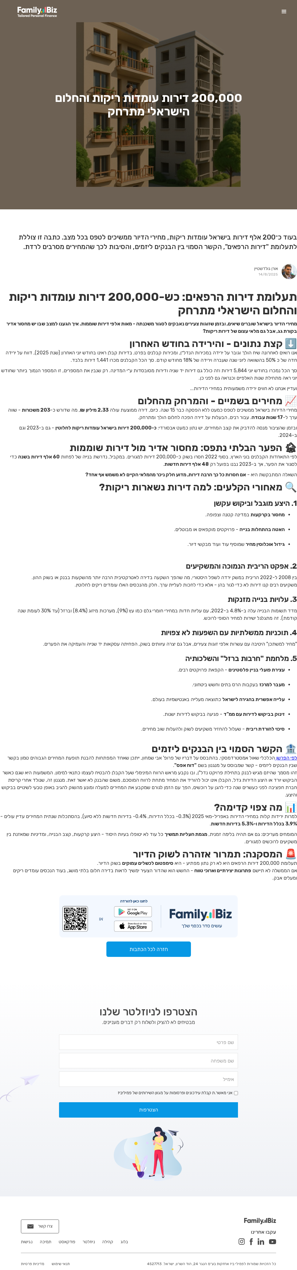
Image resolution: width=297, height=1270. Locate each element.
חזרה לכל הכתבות (148, 949)
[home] (37, 12)
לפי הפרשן (286, 758)
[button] (284, 12)
